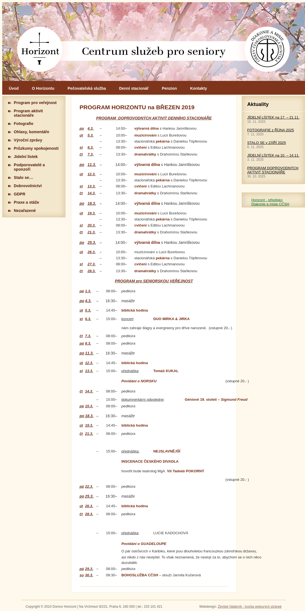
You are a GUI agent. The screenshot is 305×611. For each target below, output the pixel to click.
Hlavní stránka (153, 41)
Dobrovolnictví (28, 186)
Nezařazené (25, 210)
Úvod (14, 88)
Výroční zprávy (28, 140)
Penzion (169, 88)
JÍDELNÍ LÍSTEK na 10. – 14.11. (273, 155)
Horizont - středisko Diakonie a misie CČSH (270, 202)
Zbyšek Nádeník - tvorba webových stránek (250, 607)
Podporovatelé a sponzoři (29, 167)
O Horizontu (43, 88)
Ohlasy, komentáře (31, 132)
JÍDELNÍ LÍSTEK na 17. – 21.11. (273, 117)
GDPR (19, 194)
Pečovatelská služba (87, 88)
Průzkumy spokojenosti (36, 148)
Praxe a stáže (26, 202)
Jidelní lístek (26, 156)
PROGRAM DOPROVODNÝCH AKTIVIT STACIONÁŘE (272, 170)
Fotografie (23, 123)
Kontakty (198, 88)
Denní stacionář (134, 88)
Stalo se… (23, 177)
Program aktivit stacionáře (28, 113)
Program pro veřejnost (35, 102)
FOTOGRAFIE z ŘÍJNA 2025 (270, 130)
